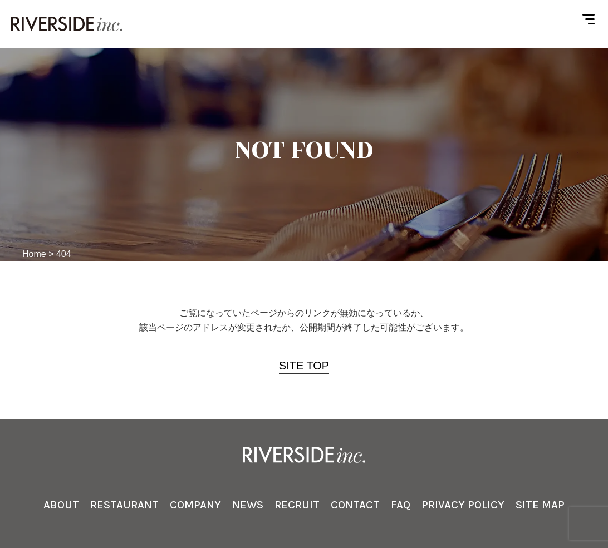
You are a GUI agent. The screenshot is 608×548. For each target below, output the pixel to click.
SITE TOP (304, 365)
